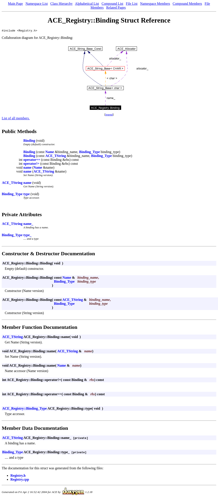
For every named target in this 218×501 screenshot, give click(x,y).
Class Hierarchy (61, 3)
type (26, 194)
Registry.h (18, 476)
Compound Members (187, 3)
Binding (29, 141)
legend (109, 115)
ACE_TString (55, 156)
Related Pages (116, 7)
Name (49, 152)
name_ (28, 224)
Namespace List (37, 3)
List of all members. (16, 119)
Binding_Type (89, 152)
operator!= (31, 164)
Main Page (15, 3)
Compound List (112, 3)
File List (132, 3)
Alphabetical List (87, 3)
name (27, 168)
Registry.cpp (19, 480)
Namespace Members (155, 3)
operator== (31, 160)
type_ (27, 235)
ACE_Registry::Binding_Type (24, 409)
